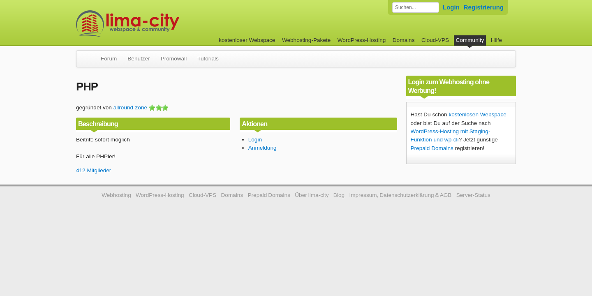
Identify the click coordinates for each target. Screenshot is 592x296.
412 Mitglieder (93, 170)
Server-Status (473, 195)
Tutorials (208, 59)
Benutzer (138, 59)
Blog (339, 195)
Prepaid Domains (432, 148)
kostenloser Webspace (247, 40)
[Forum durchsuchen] (415, 7)
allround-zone (130, 107)
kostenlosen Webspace (477, 114)
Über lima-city (311, 195)
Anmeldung (262, 148)
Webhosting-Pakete (306, 40)
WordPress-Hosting (362, 40)
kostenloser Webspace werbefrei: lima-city (158, 23)
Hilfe (496, 40)
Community (470, 40)
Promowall (174, 59)
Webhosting (116, 195)
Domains (404, 40)
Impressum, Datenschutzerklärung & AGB (400, 195)
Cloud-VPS (435, 40)
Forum (109, 59)
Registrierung (484, 7)
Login (451, 7)
